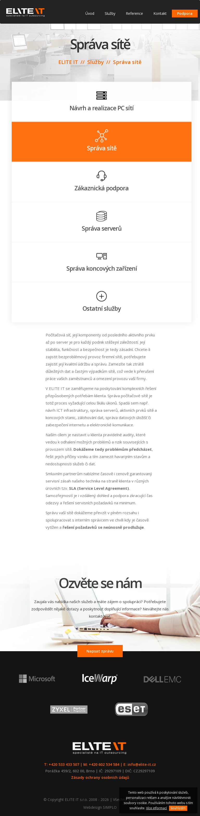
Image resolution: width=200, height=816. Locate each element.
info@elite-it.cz (142, 764)
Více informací (156, 808)
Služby (110, 13)
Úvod (89, 13)
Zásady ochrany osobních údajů (100, 777)
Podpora (184, 13)
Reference (134, 13)
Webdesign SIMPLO (100, 807)
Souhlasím (178, 808)
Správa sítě (127, 62)
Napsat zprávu (100, 651)
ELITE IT (68, 62)
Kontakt (160, 13)
